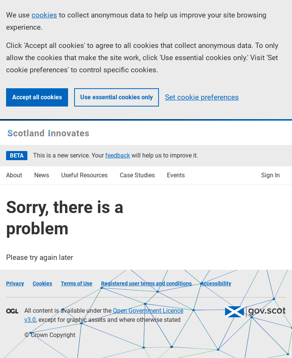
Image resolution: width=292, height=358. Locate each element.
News (41, 175)
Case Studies (137, 175)
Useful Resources (84, 175)
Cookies (42, 283)
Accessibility (215, 283)
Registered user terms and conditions (146, 283)
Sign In (270, 175)
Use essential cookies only (116, 97)
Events (176, 175)
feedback (117, 155)
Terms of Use (76, 283)
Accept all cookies (37, 97)
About (14, 175)
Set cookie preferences (202, 97)
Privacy (15, 283)
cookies (44, 15)
